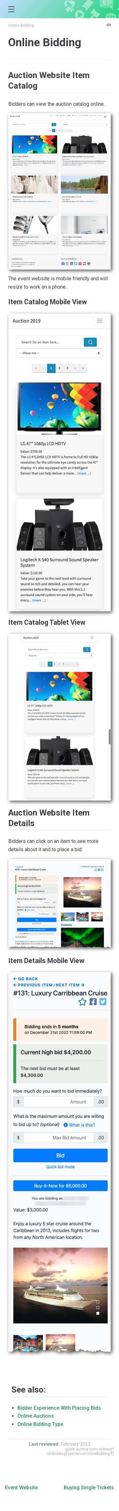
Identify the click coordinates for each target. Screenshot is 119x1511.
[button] (11, 9)
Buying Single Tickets (89, 1488)
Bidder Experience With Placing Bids (59, 1408)
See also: (28, 1389)
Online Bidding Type (40, 1424)
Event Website (21, 1488)
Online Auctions (35, 1416)
